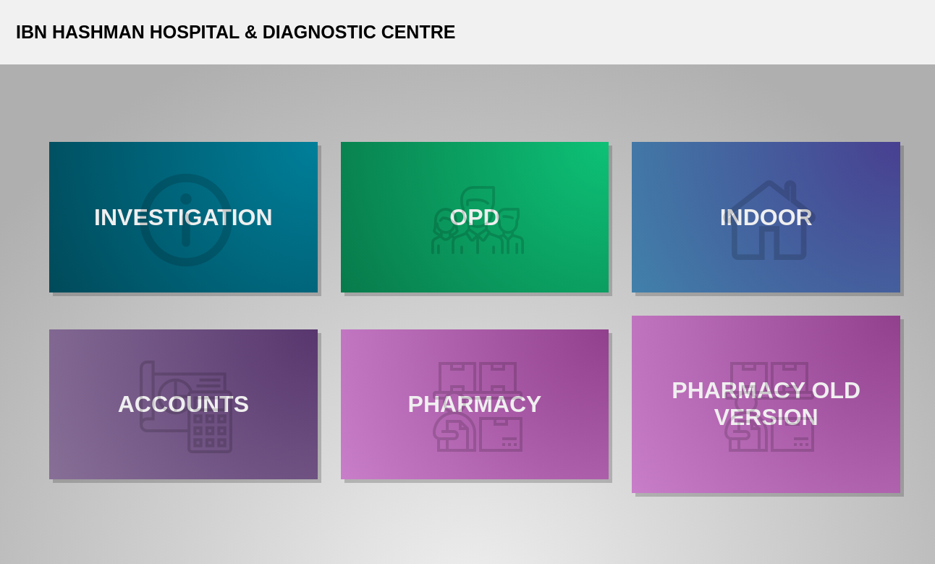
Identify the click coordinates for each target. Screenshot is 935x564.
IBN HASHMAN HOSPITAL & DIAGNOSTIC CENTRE (235, 32)
